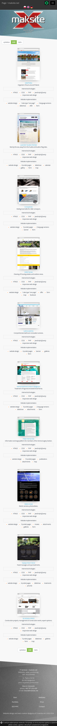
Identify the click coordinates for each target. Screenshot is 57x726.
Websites (42, 697)
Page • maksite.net (10, 3)
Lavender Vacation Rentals (28, 145)
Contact (42, 706)
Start (15, 697)
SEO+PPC (15, 706)
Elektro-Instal (29, 504)
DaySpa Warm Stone (28, 563)
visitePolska (28, 83)
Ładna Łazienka (28, 331)
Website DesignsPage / (28, 21)
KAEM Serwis (28, 272)
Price (42, 702)
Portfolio (15, 702)
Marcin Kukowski (28, 686)
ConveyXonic (28, 207)
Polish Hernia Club (28, 439)
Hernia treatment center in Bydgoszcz (28, 387)
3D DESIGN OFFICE (29, 618)
